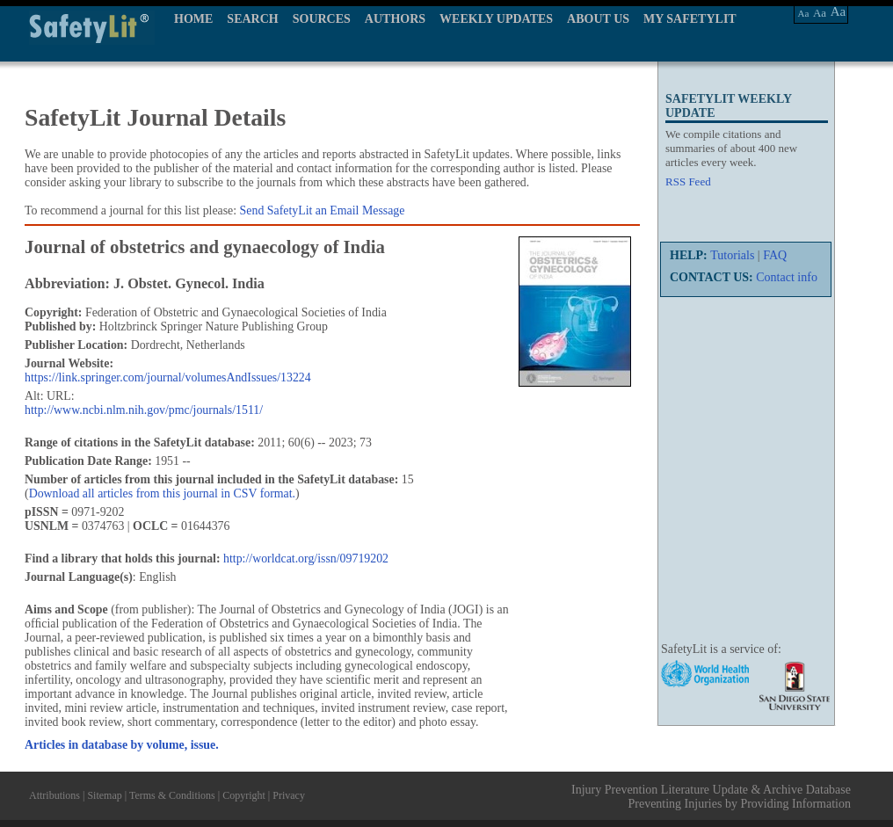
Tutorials (732, 255)
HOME (193, 18)
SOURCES (322, 18)
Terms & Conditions (172, 795)
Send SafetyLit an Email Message (322, 210)
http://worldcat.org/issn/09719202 (305, 558)
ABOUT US (598, 18)
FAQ (775, 255)
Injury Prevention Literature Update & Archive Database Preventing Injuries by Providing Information (711, 796)
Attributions (54, 795)
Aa (804, 13)
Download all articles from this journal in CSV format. (162, 493)
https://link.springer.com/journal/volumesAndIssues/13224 (168, 377)
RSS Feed (688, 181)
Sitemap (104, 795)
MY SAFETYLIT (690, 18)
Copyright (243, 795)
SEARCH (252, 18)
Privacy (288, 795)
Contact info (786, 277)
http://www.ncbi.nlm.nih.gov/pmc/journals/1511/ (144, 410)
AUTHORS (395, 18)
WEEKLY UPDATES (496, 18)
